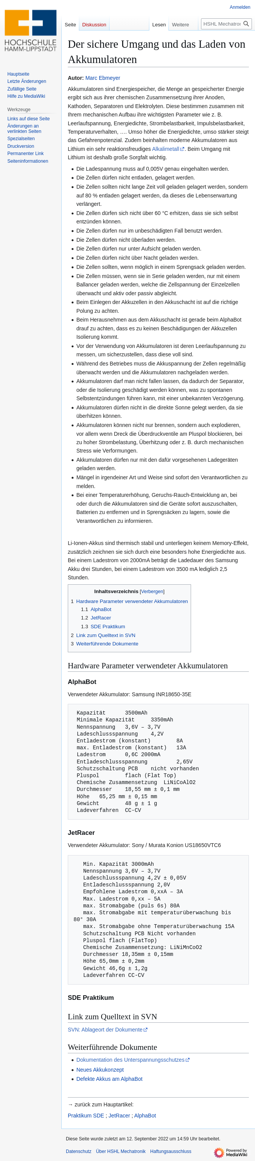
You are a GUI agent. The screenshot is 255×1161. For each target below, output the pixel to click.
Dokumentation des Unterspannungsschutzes (130, 1060)
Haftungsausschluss (170, 1151)
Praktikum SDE (86, 1115)
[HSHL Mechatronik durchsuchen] (226, 23)
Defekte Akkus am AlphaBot (109, 1079)
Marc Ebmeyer (102, 78)
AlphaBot (145, 1115)
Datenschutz (79, 1151)
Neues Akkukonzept (100, 1070)
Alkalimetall (165, 149)
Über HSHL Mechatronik (121, 1151)
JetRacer (119, 1115)
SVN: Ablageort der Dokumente (105, 1030)
